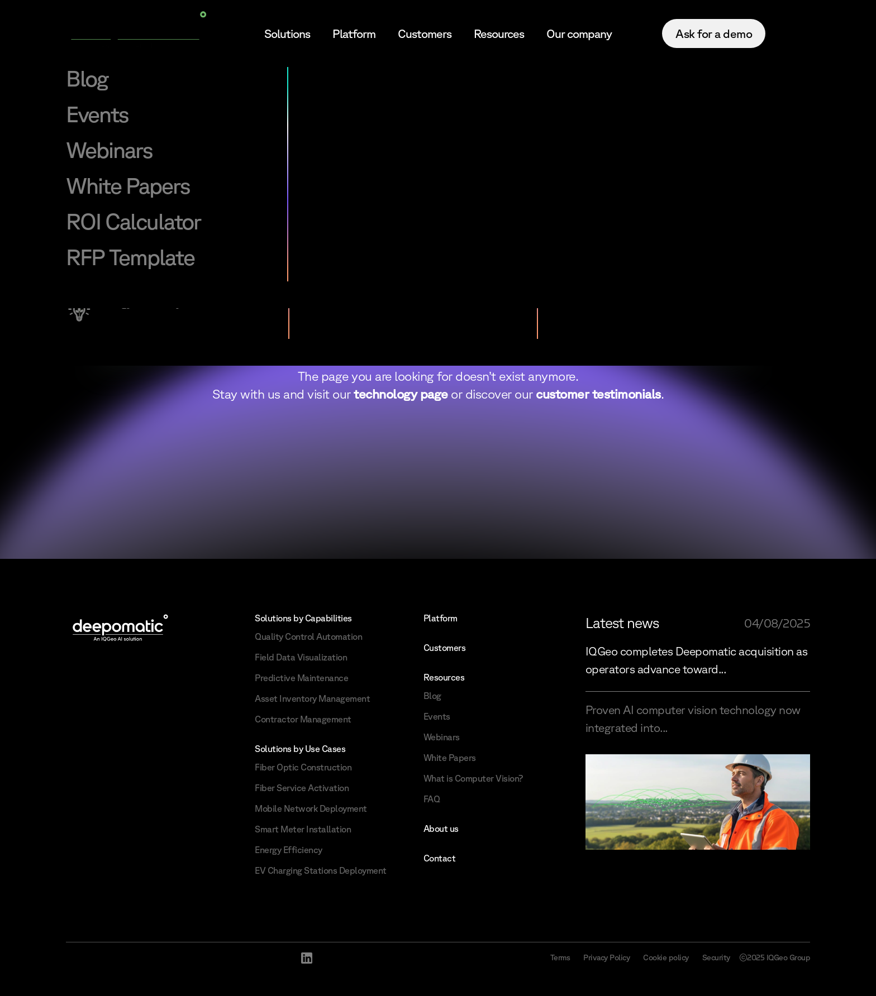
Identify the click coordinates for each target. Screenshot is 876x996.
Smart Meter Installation (303, 829)
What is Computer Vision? (473, 778)
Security (716, 957)
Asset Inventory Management (312, 698)
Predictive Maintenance (301, 678)
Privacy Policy (606, 957)
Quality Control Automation (308, 636)
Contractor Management (303, 719)
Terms (560, 957)
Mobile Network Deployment (311, 808)
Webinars (441, 737)
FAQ (431, 799)
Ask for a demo (713, 33)
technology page (401, 393)
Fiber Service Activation (302, 788)
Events (436, 716)
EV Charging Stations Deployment (321, 870)
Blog (432, 696)
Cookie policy (666, 957)
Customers (424, 33)
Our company (579, 33)
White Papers (449, 758)
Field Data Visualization (301, 657)
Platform (353, 33)
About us (441, 828)
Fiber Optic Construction (303, 767)
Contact (439, 858)
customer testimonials (598, 393)
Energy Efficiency (288, 850)
